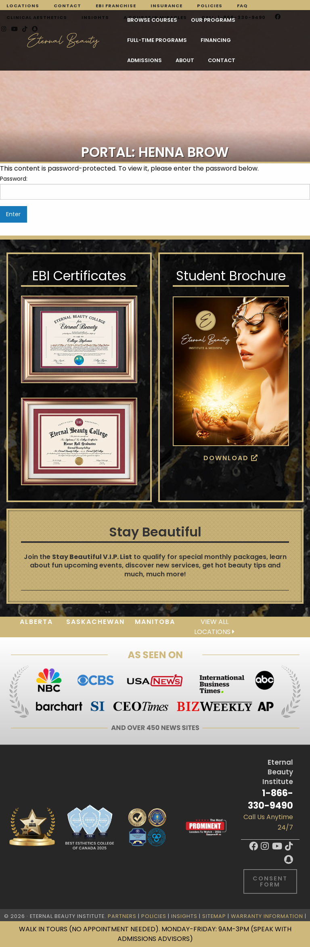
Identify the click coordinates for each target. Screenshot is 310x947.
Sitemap (214, 916)
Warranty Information (267, 916)
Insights (184, 916)
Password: (155, 187)
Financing (74, 40)
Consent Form (270, 881)
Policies (209, 5)
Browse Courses (84, 20)
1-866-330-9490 (270, 799)
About (161, 40)
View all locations (214, 627)
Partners (122, 916)
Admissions (120, 40)
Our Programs (145, 20)
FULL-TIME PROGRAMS (211, 20)
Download (230, 458)
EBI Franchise (116, 5)
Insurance (166, 5)
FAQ (242, 5)
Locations (22, 5)
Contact (67, 5)
